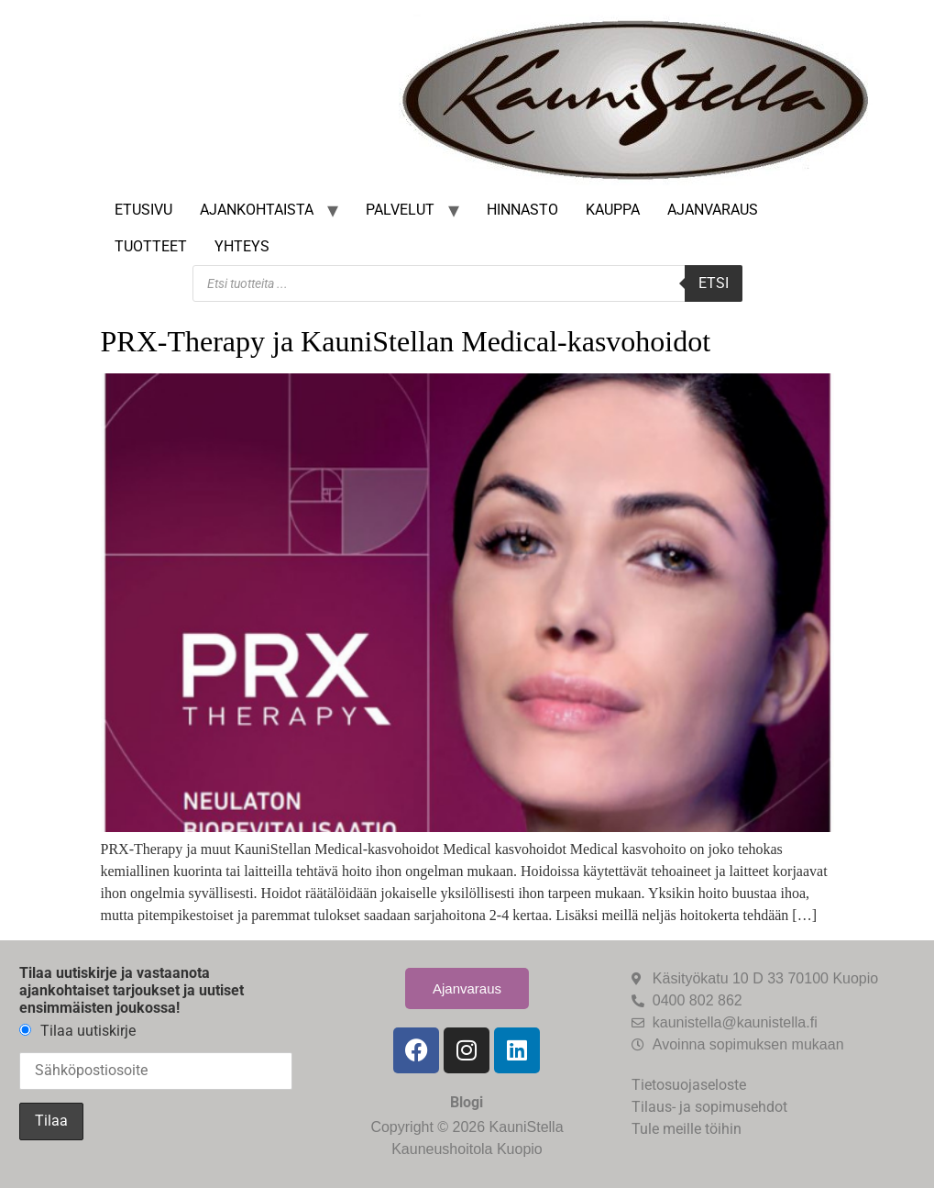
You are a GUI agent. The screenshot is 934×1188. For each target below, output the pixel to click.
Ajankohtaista (256, 209)
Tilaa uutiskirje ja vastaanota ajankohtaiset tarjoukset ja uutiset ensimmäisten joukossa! (131, 990)
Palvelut (400, 209)
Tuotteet (151, 246)
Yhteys (241, 246)
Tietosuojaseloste (689, 1085)
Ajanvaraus (712, 209)
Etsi (713, 283)
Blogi (466, 1102)
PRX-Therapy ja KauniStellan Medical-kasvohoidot (406, 341)
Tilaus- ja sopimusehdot (709, 1107)
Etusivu (143, 209)
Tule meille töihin (687, 1129)
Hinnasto (522, 209)
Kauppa (613, 209)
